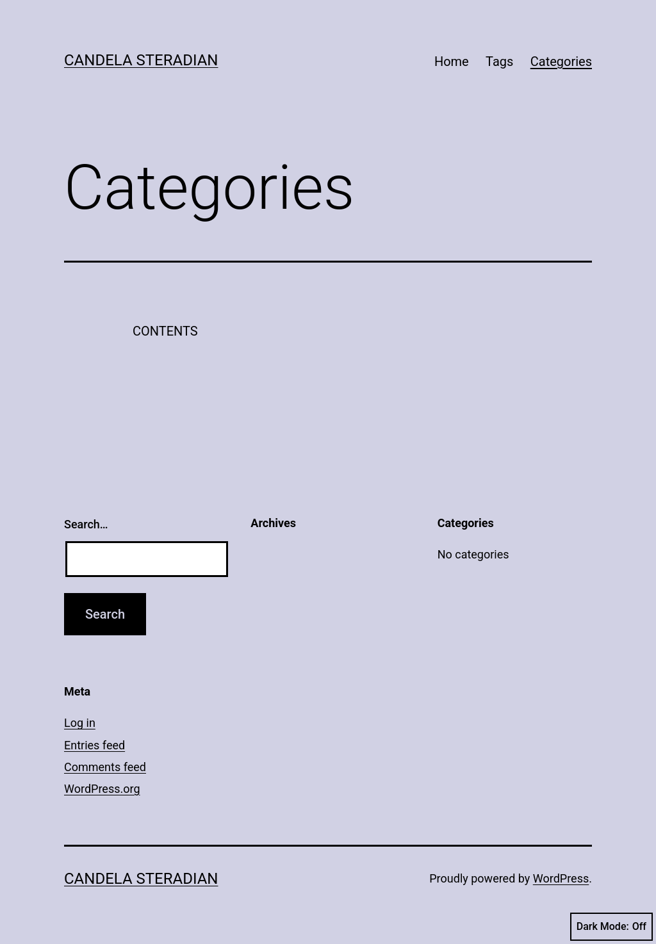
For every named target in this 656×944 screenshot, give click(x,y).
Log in (79, 722)
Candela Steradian (141, 60)
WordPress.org (102, 788)
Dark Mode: (611, 926)
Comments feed (105, 767)
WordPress (561, 878)
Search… (86, 524)
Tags (499, 61)
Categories (561, 61)
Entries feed (94, 745)
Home (451, 61)
